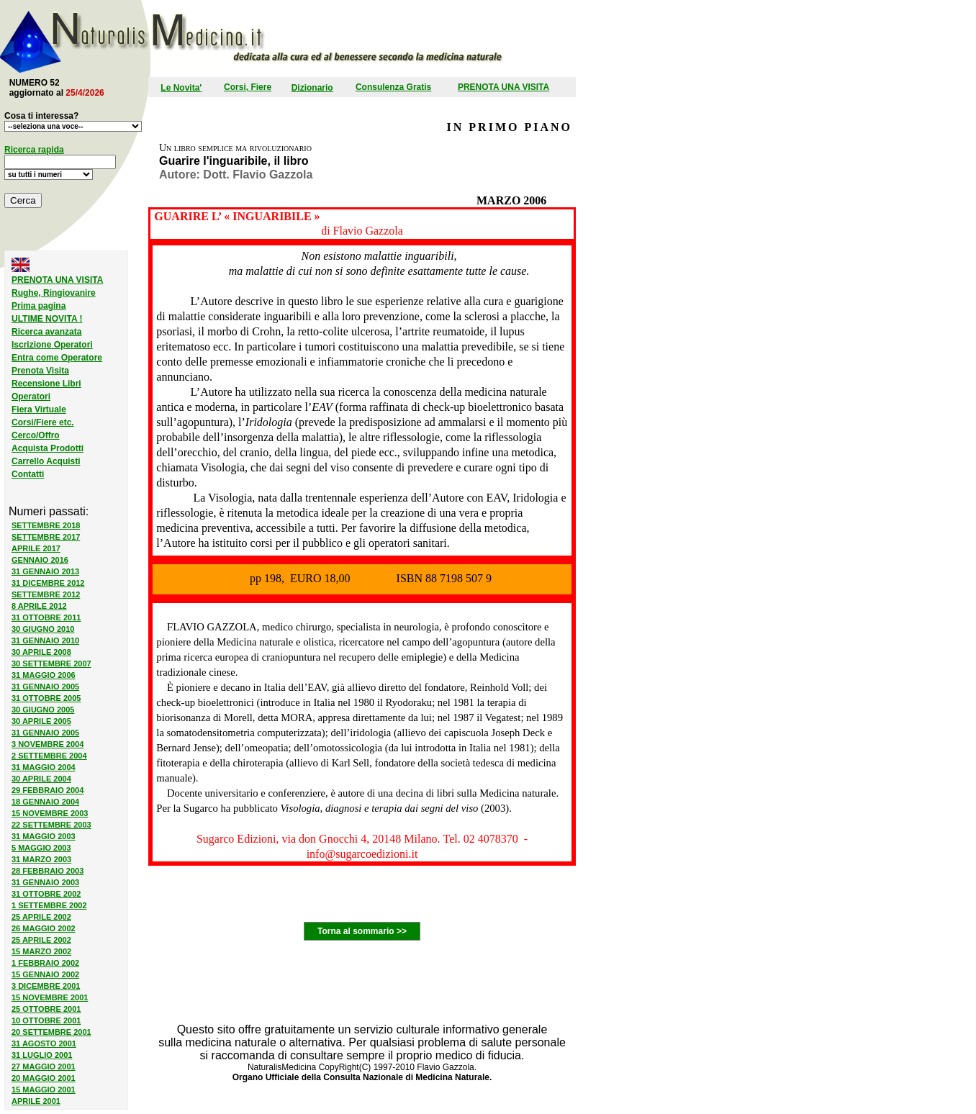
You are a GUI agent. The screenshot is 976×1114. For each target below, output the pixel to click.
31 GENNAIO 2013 (45, 571)
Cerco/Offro (36, 435)
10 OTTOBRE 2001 (46, 1020)
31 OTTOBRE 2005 (46, 698)
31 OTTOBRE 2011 (46, 617)
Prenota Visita (40, 371)
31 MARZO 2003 (41, 859)
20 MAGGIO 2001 (44, 1078)
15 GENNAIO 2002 (45, 974)
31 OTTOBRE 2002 (46, 893)
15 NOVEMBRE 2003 (50, 813)
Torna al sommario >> (362, 931)
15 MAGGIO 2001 (44, 1089)
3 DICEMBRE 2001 (46, 986)
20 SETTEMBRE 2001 (51, 1032)
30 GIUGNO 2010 (43, 629)
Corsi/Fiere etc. (43, 422)
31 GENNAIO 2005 (45, 686)
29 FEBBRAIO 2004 (47, 790)
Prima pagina (38, 306)
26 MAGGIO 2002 (44, 928)
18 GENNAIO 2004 (45, 801)
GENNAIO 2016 (40, 560)
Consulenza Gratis (393, 87)
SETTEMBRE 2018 (46, 525)
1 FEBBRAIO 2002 (45, 963)
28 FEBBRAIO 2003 (47, 870)
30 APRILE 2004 (41, 778)
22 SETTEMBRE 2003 (51, 824)
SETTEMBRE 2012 (46, 594)
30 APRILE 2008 (41, 652)
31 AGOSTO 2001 (44, 1043)
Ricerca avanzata (46, 332)
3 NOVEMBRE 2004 (47, 744)
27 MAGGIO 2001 (44, 1066)
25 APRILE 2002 (41, 917)
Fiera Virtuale (39, 409)
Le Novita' (181, 88)
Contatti (28, 474)
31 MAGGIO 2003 (44, 836)
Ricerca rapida (34, 150)
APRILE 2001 (36, 1101)
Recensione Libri (46, 384)
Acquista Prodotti (47, 448)
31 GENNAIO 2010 (45, 640)
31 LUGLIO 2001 (42, 1055)
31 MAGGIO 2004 (44, 767)
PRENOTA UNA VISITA (503, 87)
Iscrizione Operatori (52, 345)
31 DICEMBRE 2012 (48, 583)
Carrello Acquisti (46, 461)
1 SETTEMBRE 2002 (49, 905)
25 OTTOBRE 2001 (46, 1009)
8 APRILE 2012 (39, 606)
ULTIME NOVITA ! (47, 319)
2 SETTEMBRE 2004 (49, 755)
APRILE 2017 (36, 548)
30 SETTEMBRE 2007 (51, 663)
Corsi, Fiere (247, 87)
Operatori (31, 396)
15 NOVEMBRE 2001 (50, 997)
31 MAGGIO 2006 (44, 675)
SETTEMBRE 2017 (46, 537)
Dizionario (312, 88)
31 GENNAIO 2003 (45, 882)
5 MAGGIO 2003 (41, 847)
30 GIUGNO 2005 (43, 709)
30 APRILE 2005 (41, 721)
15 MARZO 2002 (41, 951)
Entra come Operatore (57, 358)
